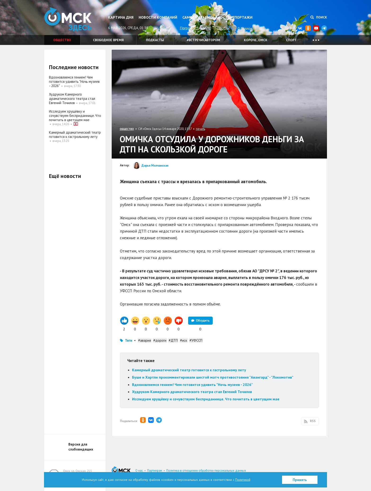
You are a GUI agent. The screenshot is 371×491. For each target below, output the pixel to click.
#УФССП (196, 340)
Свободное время (108, 40)
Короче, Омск (255, 40)
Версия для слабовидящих (80, 446)
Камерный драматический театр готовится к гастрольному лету (189, 369)
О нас (139, 471)
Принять (300, 480)
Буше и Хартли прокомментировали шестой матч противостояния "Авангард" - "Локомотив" (212, 377)
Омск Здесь (68, 19)
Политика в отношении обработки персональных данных (206, 471)
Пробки (223, 28)
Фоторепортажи (236, 17)
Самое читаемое (198, 17)
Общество (62, 40)
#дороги (159, 340)
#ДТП (173, 340)
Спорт (291, 40)
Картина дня (120, 17)
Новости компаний (158, 17)
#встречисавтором (203, 40)
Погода (186, 28)
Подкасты (155, 40)
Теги (128, 340)
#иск (183, 340)
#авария (144, 340)
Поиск (318, 17)
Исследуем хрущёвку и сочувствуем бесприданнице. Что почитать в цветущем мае (205, 399)
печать (200, 129)
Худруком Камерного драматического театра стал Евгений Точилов (192, 391)
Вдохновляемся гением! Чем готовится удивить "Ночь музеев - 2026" (192, 384)
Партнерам (154, 471)
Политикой (242, 480)
